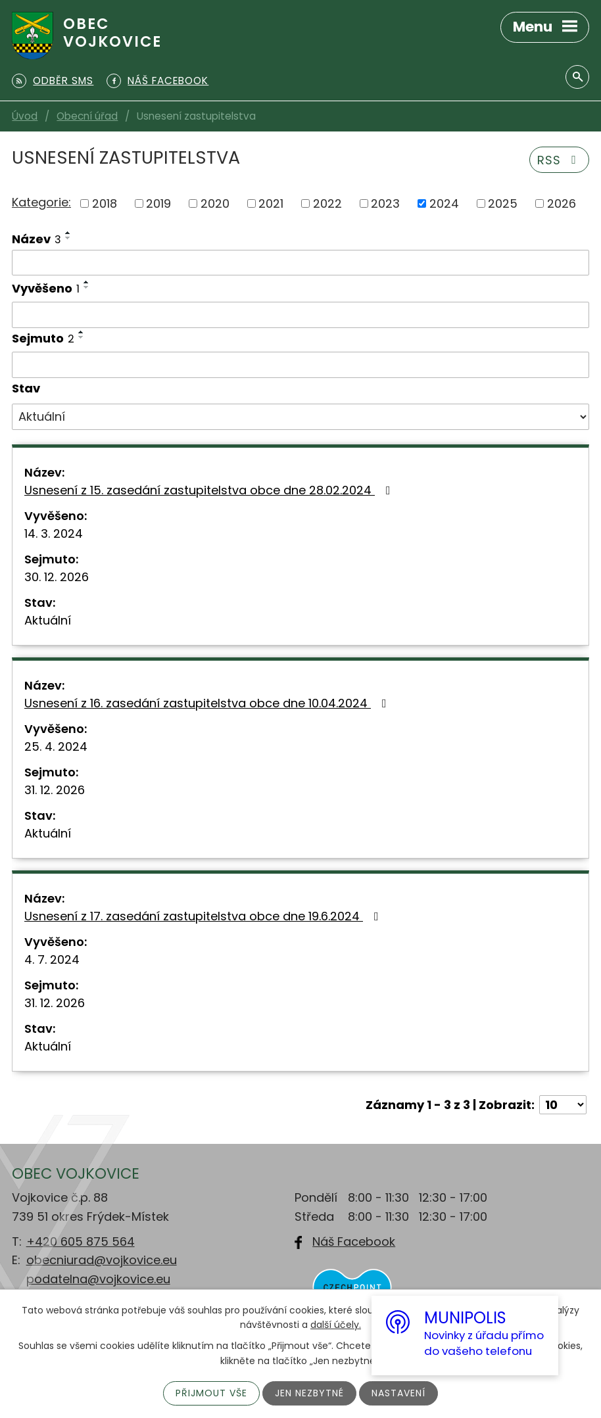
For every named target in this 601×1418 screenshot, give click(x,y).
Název (36, 239)
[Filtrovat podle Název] (300, 263)
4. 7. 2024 (52, 959)
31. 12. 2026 (54, 790)
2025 (502, 203)
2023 (385, 203)
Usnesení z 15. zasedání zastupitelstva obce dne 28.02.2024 (210, 490)
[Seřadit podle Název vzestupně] (68, 232)
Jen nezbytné (309, 1393)
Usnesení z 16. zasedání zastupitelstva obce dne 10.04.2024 (208, 703)
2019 (158, 203)
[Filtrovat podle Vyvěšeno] (300, 315)
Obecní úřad (87, 116)
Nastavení (398, 1393)
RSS (559, 160)
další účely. (335, 1324)
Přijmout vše (211, 1393)
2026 (561, 203)
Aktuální (47, 620)
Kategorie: (41, 202)
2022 (327, 203)
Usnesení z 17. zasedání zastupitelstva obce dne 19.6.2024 (204, 916)
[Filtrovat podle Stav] (300, 417)
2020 (215, 203)
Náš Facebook (353, 1241)
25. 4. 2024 (55, 746)
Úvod (24, 116)
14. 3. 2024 (53, 533)
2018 (104, 203)
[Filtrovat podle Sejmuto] (300, 365)
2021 (270, 203)
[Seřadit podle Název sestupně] (68, 238)
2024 (444, 203)
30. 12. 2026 (56, 577)
